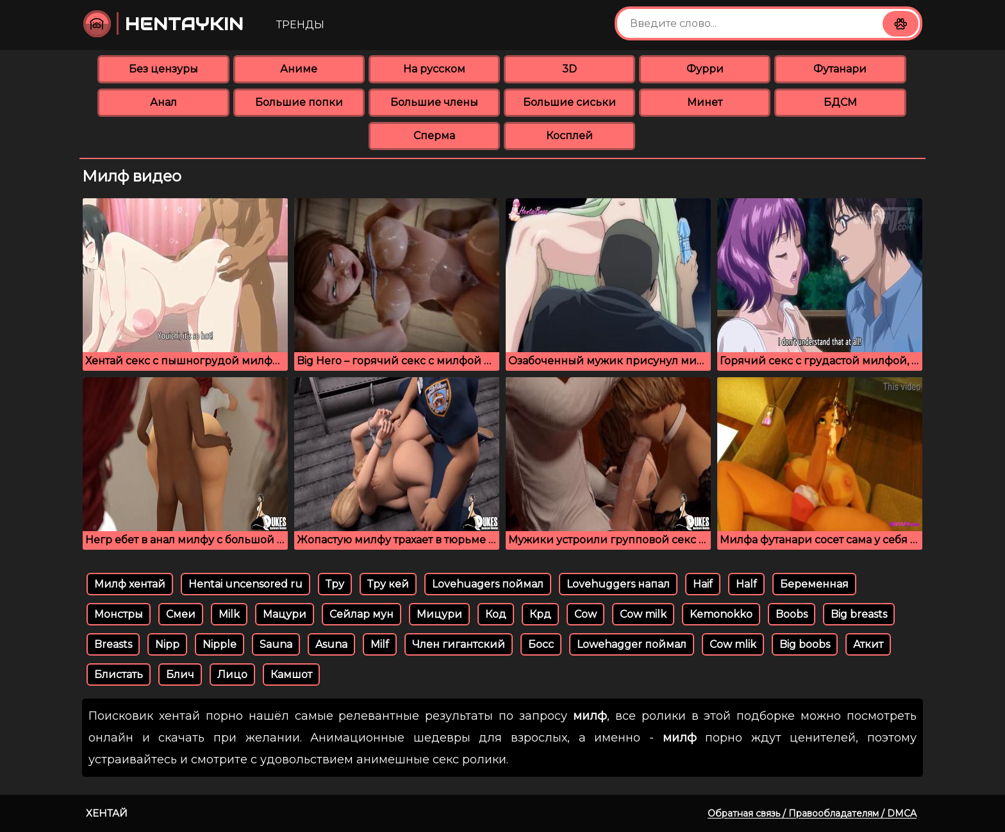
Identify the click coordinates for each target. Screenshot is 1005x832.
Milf (379, 644)
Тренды (300, 25)
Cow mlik (733, 644)
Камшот (291, 674)
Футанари (840, 69)
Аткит (868, 644)
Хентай (107, 813)
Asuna (331, 644)
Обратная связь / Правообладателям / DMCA (812, 813)
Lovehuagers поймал (488, 584)
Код (495, 614)
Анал (163, 102)
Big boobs (804, 644)
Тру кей (388, 584)
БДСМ (840, 102)
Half (746, 584)
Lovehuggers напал (618, 584)
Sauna (276, 644)
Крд (540, 614)
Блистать (118, 674)
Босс (541, 644)
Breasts (113, 644)
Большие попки (299, 102)
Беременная (814, 584)
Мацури (284, 614)
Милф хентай (129, 584)
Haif (703, 584)
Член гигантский (458, 644)
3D (569, 69)
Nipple (220, 644)
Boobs (792, 614)
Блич (180, 674)
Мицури (439, 614)
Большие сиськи (569, 102)
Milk (229, 614)
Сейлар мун (361, 614)
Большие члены (434, 102)
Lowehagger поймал (631, 644)
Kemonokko (721, 614)
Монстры (118, 614)
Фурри (705, 69)
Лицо (232, 674)
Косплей (569, 136)
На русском (434, 69)
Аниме (298, 69)
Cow (585, 614)
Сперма (434, 136)
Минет (704, 102)
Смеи (180, 614)
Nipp (167, 644)
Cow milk (643, 614)
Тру (335, 584)
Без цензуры (163, 69)
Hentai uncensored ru (245, 584)
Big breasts (859, 614)
